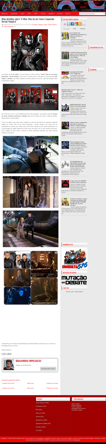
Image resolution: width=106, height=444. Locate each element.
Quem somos (76, 404)
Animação (39, 406)
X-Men (45, 24)
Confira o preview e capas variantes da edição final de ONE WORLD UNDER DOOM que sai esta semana (78, 202)
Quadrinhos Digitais (42, 423)
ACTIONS (43, 14)
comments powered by (11, 380)
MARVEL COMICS (44, 440)
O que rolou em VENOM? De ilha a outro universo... (78, 181)
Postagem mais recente (8, 383)
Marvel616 (5, 14)
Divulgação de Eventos (79, 408)
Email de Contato (77, 410)
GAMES (36, 14)
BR (37, 409)
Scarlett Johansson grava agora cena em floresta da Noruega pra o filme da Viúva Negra (78, 55)
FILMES (22, 14)
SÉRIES (29, 14)
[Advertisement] (74, 230)
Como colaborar (76, 407)
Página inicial (30, 383)
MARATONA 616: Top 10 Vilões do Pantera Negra (78, 105)
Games (38, 416)
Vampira (40, 24)
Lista (74, 28)
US (37, 430)
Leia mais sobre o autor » (48, 368)
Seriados (38, 427)
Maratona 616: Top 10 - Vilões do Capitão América (72, 90)
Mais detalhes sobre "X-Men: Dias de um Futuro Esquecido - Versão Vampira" (28, 20)
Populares (66, 28)
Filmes (35, 24)
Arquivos (82, 28)
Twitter (54, 361)
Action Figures (40, 403)
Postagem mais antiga (52, 383)
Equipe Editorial (76, 405)
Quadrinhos (39, 420)
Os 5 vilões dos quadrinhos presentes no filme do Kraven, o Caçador (78, 35)
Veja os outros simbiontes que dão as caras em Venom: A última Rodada (78, 124)
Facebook (50, 361)
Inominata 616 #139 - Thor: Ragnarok (77, 72)
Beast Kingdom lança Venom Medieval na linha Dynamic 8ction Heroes (78, 143)
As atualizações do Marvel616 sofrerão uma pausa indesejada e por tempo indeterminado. (78, 164)
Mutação (59, 14)
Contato (67, 14)
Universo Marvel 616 (18, 438)
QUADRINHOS (14, 14)
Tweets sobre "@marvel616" (74, 292)
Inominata (51, 14)
